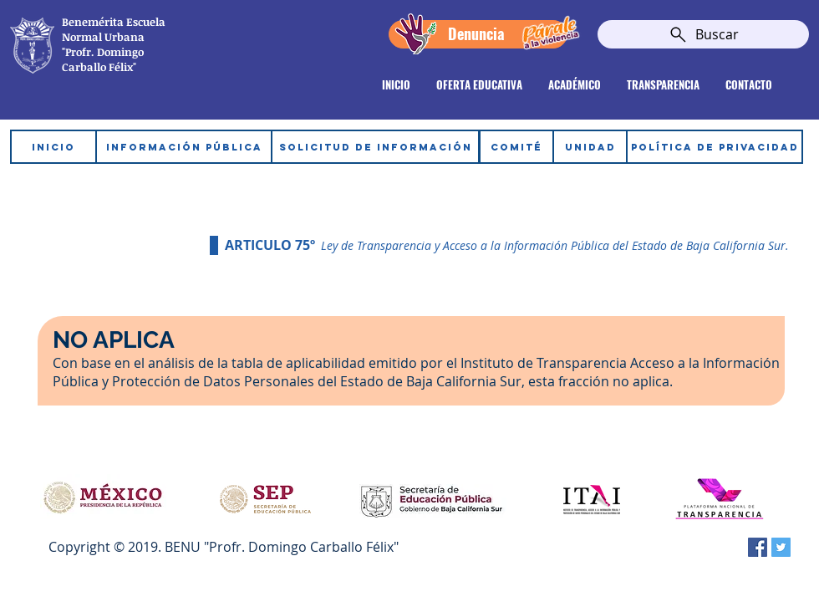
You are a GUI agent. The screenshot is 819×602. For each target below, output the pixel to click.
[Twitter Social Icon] (781, 547)
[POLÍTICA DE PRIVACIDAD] (714, 147)
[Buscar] (703, 34)
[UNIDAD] (590, 147)
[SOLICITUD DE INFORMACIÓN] (375, 147)
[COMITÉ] (516, 147)
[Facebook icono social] (757, 547)
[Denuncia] (478, 34)
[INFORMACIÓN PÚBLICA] (183, 147)
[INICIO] (53, 147)
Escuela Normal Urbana (113, 29)
